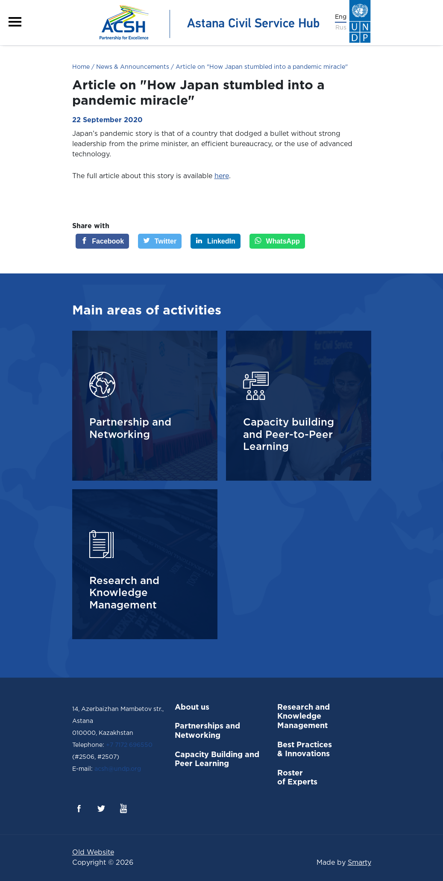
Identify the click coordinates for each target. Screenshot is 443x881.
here (221, 176)
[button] (14, 21)
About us (192, 707)
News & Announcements (131, 67)
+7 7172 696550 (129, 745)
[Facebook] (102, 241)
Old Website (93, 852)
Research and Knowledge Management (303, 716)
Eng (340, 17)
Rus (340, 27)
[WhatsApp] (277, 241)
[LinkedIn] (216, 241)
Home (81, 67)
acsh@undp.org (117, 769)
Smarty (359, 863)
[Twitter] (160, 241)
